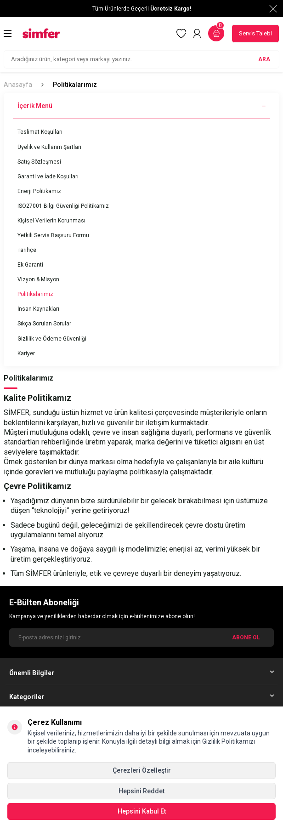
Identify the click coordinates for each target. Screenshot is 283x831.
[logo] (41, 33)
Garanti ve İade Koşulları (48, 176)
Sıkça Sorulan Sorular (44, 323)
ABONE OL (246, 637)
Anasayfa (18, 84)
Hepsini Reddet (141, 791)
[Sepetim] (216, 33)
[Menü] (7, 33)
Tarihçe (26, 250)
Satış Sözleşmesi (39, 162)
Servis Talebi (255, 33)
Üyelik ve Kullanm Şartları (49, 147)
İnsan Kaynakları (38, 309)
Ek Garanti (30, 265)
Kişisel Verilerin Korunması (51, 220)
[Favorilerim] (181, 33)
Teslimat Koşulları (39, 132)
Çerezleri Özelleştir (142, 770)
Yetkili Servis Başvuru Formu (53, 235)
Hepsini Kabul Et (142, 811)
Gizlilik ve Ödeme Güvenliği (51, 339)
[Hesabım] (197, 33)
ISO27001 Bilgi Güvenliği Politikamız (63, 206)
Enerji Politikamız (39, 191)
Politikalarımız (35, 294)
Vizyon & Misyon (38, 279)
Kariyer (26, 353)
